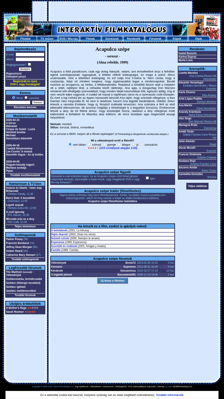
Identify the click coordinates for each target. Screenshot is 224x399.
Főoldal (25, 38)
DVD (62, 38)
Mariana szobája (16, 167)
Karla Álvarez (187, 92)
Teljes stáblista (197, 186)
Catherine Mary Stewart (20, 254)
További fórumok (25, 295)
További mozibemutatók (25, 175)
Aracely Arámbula (190, 111)
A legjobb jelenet (61, 274)
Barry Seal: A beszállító (20, 198)
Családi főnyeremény (19, 148)
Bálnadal (11, 126)
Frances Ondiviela (190, 154)
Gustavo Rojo (187, 160)
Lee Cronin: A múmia (19, 151)
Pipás (9, 170)
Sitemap (160, 386)
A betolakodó (59, 230)
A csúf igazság (15, 212)
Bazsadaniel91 (126, 274)
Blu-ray (73, 38)
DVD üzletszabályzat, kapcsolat (142, 386)
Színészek (112, 38)
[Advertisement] (112, 11)
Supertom (129, 266)
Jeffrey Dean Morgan (19, 247)
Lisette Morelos (188, 72)
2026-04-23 (12, 120)
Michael (11, 135)
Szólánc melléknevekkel (21, 290)
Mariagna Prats (188, 125)
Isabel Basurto (188, 53)
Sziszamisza (128, 270)
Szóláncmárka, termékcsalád (24, 279)
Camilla (56, 250)
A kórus (11, 123)
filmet (19, 98)
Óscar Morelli (187, 147)
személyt (33, 98)
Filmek (90, 38)
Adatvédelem (96, 386)
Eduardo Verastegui (191, 82)
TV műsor (47, 38)
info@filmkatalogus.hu (182, 386)
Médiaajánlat (120, 386)
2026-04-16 (12, 145)
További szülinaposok (25, 259)
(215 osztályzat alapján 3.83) (118, 148)
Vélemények (58, 262)
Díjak (198, 38)
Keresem (56, 266)
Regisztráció (14, 73)
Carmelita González (191, 174)
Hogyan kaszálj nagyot (20, 164)
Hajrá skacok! (59, 234)
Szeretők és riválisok (64, 246)
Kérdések (57, 270)
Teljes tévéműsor (25, 226)
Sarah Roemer (15, 311)
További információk (170, 395)
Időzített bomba (16, 132)
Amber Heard (14, 250)
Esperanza (57, 242)
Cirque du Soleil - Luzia (20, 129)
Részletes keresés (25, 107)
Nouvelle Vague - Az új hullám (24, 154)
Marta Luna (186, 60)
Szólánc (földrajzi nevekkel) (23, 282)
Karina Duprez (187, 56)
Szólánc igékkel (16, 286)
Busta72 (130, 262)
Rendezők (133, 38)
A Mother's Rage (16, 307)
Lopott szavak (15, 205)
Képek (177, 38)
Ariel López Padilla (190, 98)
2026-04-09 (12, 161)
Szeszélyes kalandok (19, 138)
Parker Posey (14, 239)
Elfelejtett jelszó (16, 76)
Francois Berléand (17, 243)
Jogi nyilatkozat (81, 386)
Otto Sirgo (185, 118)
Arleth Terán (186, 131)
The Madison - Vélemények (20, 273)
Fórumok (155, 38)
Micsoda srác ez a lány (20, 219)
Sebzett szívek (60, 238)
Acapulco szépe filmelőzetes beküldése (112, 201)
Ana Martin (185, 105)
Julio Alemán (187, 141)
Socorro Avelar (188, 167)
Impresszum (108, 386)
